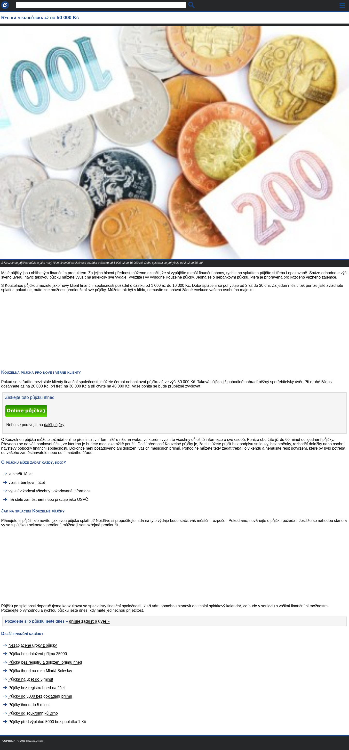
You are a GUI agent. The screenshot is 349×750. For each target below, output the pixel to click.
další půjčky (54, 425)
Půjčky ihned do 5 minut (29, 705)
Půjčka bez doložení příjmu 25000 (37, 654)
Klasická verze (35, 741)
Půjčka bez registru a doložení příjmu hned (45, 662)
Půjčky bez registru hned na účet (36, 688)
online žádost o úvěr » (89, 621)
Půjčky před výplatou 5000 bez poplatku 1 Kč (47, 722)
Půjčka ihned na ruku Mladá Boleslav (40, 671)
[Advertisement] (40, 330)
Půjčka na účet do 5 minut (30, 679)
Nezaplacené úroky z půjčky (32, 645)
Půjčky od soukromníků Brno (33, 713)
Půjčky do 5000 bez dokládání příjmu (40, 696)
